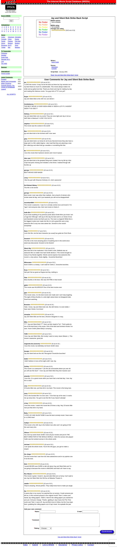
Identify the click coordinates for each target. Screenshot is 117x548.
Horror (3, 43)
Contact (90, 545)
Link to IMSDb (48, 545)
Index (25, 545)
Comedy (3, 39)
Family (3, 41)
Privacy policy (77, 545)
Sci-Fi (9, 45)
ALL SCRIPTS (11, 94)
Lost (2, 61)
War (9, 47)
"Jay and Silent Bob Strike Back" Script (69, 537)
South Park (4, 57)
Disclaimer (63, 545)
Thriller (3, 47)
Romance (4, 45)
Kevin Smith (55, 62)
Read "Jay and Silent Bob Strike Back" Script (64, 75)
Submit (35, 545)
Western (17, 47)
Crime (9, 39)
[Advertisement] (68, 45)
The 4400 (4, 63)
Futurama (4, 53)
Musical (10, 43)
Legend (3, 89)
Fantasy (10, 41)
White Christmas (6, 83)
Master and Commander (8, 81)
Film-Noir (17, 41)
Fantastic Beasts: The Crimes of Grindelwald (8, 86)
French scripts (5, 73)
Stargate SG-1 (5, 59)
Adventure (11, 37)
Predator (3, 79)
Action (3, 37)
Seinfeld (3, 55)
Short (16, 45)
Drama (17, 39)
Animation (18, 37)
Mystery (17, 43)
